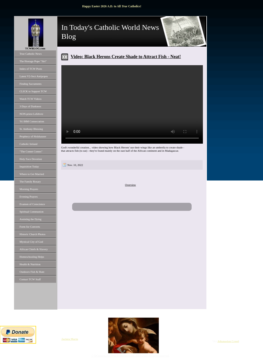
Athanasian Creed (228, 341)
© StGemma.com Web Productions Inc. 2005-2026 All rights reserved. (130, 355)
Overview (130, 184)
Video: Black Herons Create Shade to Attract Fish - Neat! (126, 56)
